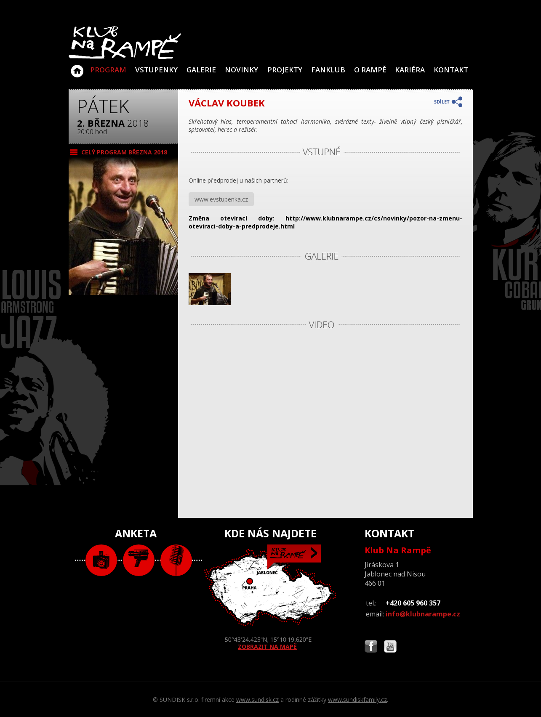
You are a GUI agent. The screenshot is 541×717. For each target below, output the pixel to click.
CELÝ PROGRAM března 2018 (124, 152)
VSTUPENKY (156, 69)
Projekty (284, 69)
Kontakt (451, 69)
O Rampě (370, 69)
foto (101, 560)
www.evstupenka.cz (221, 199)
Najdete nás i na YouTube (390, 647)
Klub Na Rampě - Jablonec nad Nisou (77, 66)
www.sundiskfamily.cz (357, 700)
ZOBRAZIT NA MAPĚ (270, 597)
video (139, 560)
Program (108, 69)
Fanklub (328, 69)
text (176, 560)
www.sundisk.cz (257, 700)
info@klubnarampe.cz (423, 614)
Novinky (241, 69)
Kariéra (410, 69)
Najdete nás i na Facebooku (371, 647)
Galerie (201, 69)
